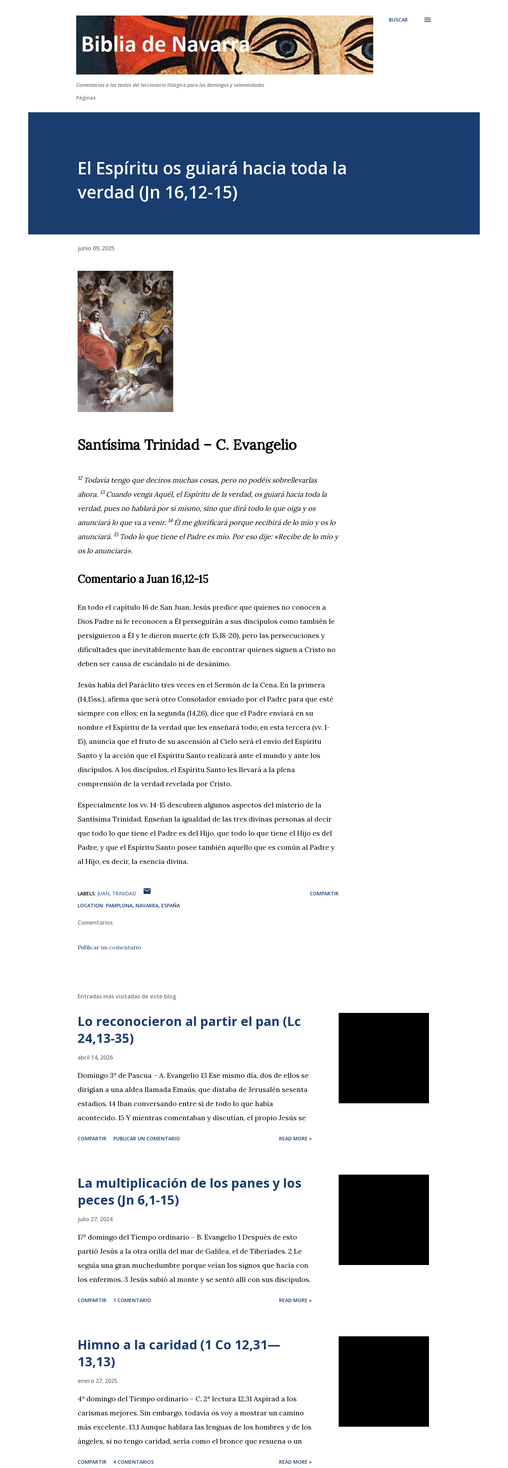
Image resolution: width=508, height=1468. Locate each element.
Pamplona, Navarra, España (143, 905)
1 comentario (132, 1300)
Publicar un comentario (109, 947)
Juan (103, 893)
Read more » (295, 1138)
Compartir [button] (324, 893)
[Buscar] (398, 20)
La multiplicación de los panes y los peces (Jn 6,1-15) (189, 1191)
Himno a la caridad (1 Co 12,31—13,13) (179, 1353)
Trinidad (124, 893)
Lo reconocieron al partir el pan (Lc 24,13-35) (189, 1030)
